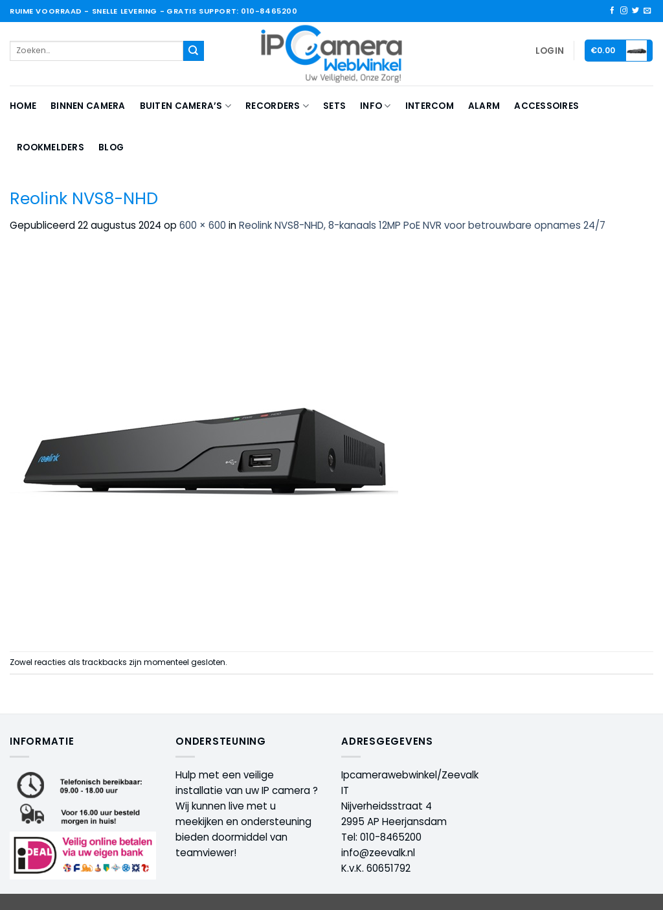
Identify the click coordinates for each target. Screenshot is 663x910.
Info (375, 106)
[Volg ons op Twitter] (635, 11)
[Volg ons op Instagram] (623, 11)
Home (23, 106)
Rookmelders (50, 147)
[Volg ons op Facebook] (612, 11)
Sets (334, 106)
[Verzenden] (193, 51)
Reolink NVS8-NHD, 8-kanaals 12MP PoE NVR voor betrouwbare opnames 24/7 (422, 225)
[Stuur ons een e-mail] (647, 11)
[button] (549, 51)
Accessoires (546, 106)
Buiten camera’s (186, 106)
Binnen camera (88, 106)
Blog (111, 147)
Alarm (484, 106)
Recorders (277, 106)
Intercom (429, 106)
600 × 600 (202, 225)
